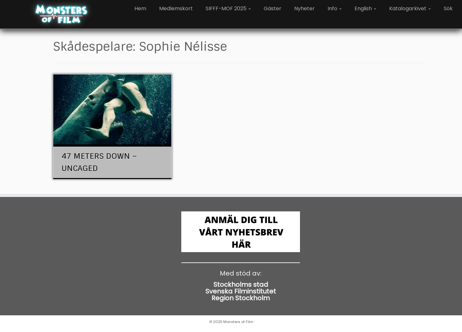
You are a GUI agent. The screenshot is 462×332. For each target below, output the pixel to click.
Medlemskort (176, 8)
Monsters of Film (238, 321)
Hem (140, 8)
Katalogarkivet (410, 8)
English (365, 8)
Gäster (272, 8)
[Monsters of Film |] (61, 14)
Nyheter (304, 8)
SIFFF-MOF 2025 (228, 8)
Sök (448, 8)
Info (335, 8)
